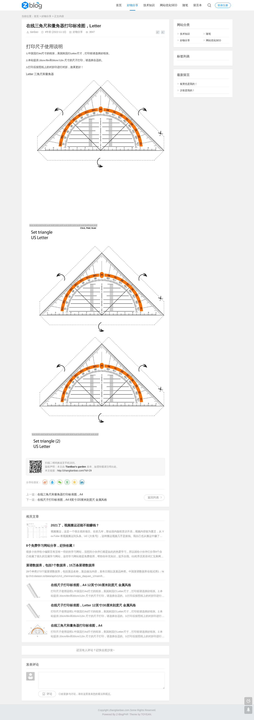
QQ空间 (74, 482)
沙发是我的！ (187, 90)
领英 (82, 482)
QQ (52, 482)
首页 (119, 5)
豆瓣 (67, 482)
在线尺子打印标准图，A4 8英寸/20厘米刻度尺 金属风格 (72, 499)
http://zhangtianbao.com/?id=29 (74, 470)
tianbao (34, 31)
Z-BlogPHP (122, 714)
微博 (45, 482)
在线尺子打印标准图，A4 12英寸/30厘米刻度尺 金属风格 (91, 585)
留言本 (197, 5)
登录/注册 (223, 5)
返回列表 (153, 497)
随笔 (185, 5)
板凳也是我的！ (188, 83)
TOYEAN (146, 714)
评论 (49, 693)
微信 (59, 482)
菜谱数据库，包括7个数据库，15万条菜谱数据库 (60, 565)
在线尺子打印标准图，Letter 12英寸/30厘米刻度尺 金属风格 (93, 605)
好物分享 (132, 5)
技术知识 (149, 5)
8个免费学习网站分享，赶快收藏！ (50, 545)
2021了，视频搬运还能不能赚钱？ (75, 525)
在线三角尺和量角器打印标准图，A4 (60, 494)
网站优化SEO (168, 5)
